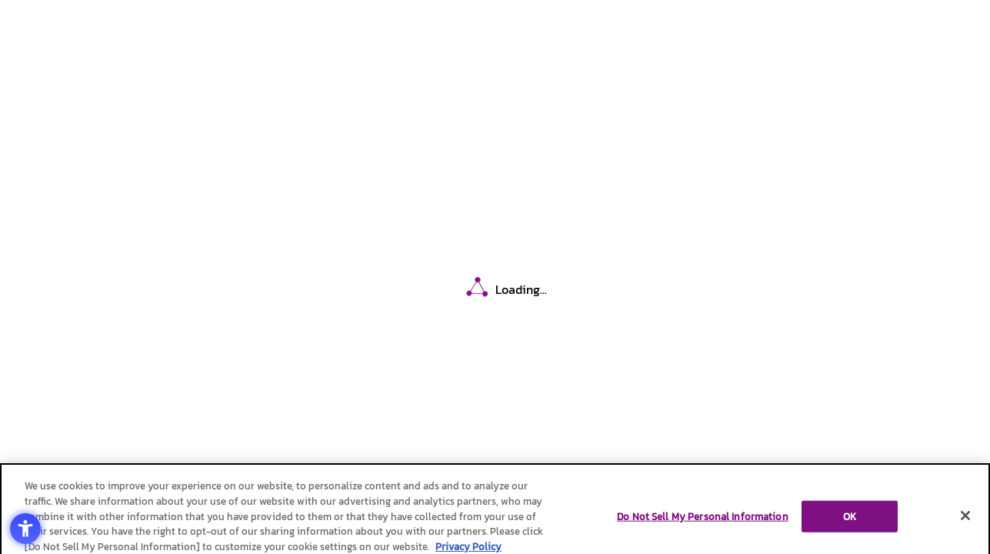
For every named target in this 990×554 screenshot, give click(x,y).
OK (849, 519)
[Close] (965, 519)
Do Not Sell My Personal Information (702, 519)
